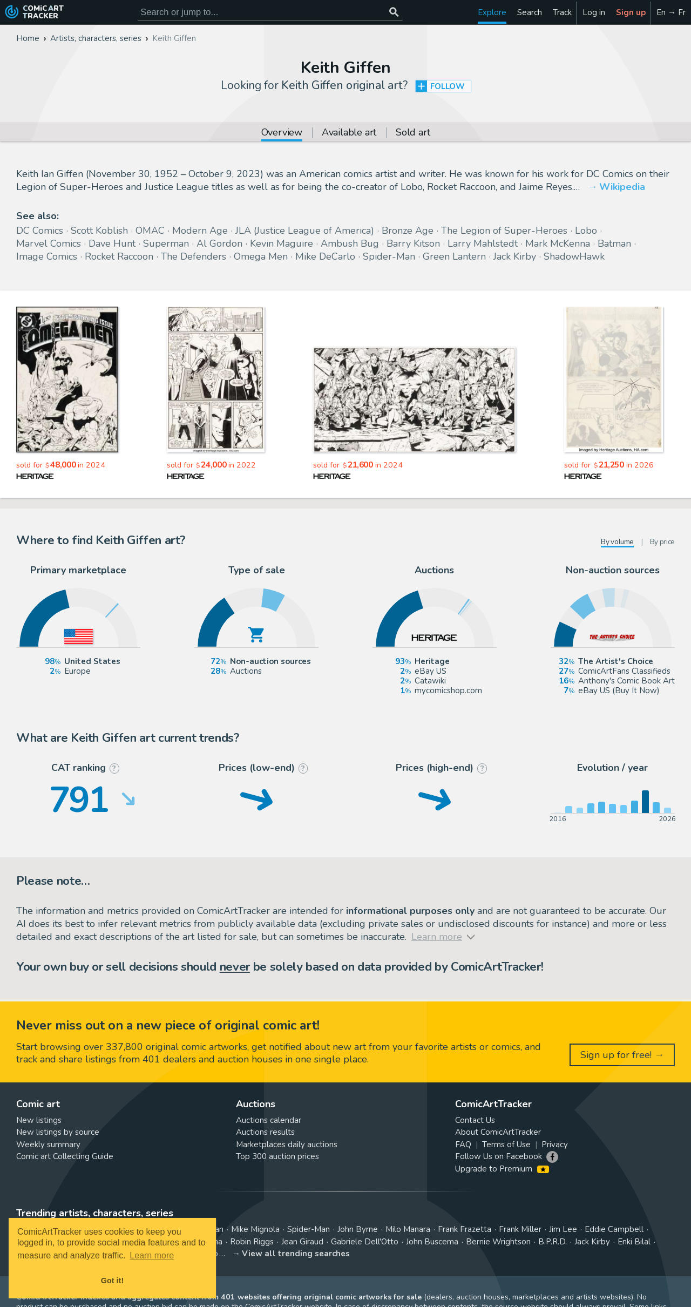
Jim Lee (563, 1229)
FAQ (463, 1144)
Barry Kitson (413, 243)
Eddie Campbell (614, 1229)
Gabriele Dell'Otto (364, 1241)
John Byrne (357, 1229)
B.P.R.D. (552, 1241)
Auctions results (265, 1132)
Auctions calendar (268, 1120)
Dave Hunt (112, 243)
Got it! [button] (112, 1280)
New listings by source (57, 1132)
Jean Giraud (302, 1241)
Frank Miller (520, 1229)
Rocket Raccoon (119, 256)
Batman (614, 243)
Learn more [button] (152, 1255)
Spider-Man (389, 256)
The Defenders (193, 256)
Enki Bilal (634, 1241)
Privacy (554, 1144)
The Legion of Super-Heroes (504, 230)
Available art (349, 133)
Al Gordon (219, 243)
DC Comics (39, 230)
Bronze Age (407, 230)
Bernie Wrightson (498, 1241)
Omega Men (261, 256)
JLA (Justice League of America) (304, 230)
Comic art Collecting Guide (64, 1156)
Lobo (586, 230)
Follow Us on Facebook (498, 1156)
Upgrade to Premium (501, 1168)
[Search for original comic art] (270, 12)
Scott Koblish (99, 230)
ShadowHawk (574, 256)
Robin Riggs (252, 1241)
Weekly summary (48, 1144)
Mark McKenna (557, 243)
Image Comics (46, 256)
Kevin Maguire (281, 243)
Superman (166, 243)
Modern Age (200, 230)
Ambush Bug (350, 243)
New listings (39, 1120)
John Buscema (432, 1241)
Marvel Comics (48, 243)
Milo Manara (407, 1229)
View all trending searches (296, 1253)
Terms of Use (506, 1144)
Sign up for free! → (622, 1054)
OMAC (150, 230)
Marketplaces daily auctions (286, 1144)
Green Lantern (454, 256)
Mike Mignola (255, 1229)
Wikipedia (622, 186)
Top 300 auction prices (277, 1156)
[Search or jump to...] (394, 12)
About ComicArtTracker (498, 1132)
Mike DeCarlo (325, 256)
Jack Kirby (514, 256)
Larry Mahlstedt (483, 243)
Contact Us (475, 1120)
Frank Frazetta (464, 1229)
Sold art (413, 133)
